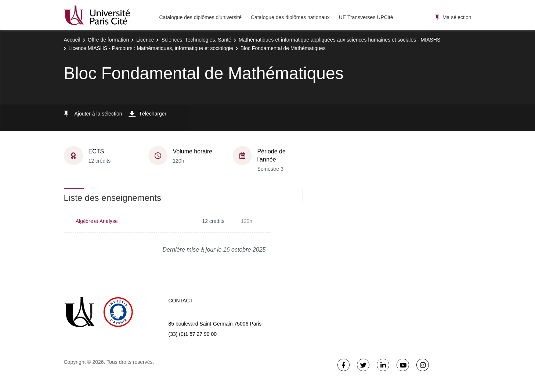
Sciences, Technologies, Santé (196, 40)
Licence (145, 40)
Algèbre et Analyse (97, 220)
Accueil (72, 40)
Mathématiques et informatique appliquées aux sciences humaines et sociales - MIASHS (339, 40)
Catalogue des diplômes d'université (200, 17)
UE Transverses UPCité (366, 17)
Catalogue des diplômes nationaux (290, 17)
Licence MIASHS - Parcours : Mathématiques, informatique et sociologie (151, 48)
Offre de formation (108, 40)
